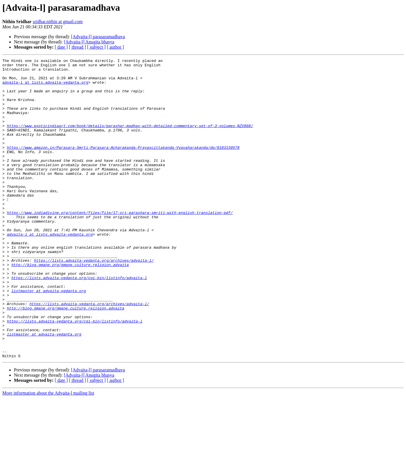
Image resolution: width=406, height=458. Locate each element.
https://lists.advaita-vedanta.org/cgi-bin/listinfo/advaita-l (79, 322)
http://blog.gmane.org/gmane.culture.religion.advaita (70, 306)
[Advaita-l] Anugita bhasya (89, 41)
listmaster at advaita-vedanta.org (48, 337)
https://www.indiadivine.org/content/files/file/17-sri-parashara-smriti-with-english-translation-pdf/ (120, 243)
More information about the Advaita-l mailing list (48, 452)
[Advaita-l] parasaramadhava (98, 36)
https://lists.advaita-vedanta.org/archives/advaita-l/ (93, 301)
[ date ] (61, 47)
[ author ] (115, 47)
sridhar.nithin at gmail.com (58, 21)
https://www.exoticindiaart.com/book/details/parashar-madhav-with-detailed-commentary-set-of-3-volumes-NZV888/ (130, 139)
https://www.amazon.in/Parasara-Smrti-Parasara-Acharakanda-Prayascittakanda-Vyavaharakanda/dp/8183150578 (123, 165)
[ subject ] (96, 47)
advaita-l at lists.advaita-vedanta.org (45, 87)
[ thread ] (77, 47)
